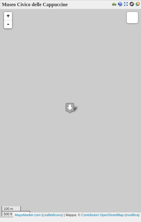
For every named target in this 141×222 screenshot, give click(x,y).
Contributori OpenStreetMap (102, 215)
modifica (132, 215)
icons (58, 215)
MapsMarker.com (28, 215)
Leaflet (48, 215)
